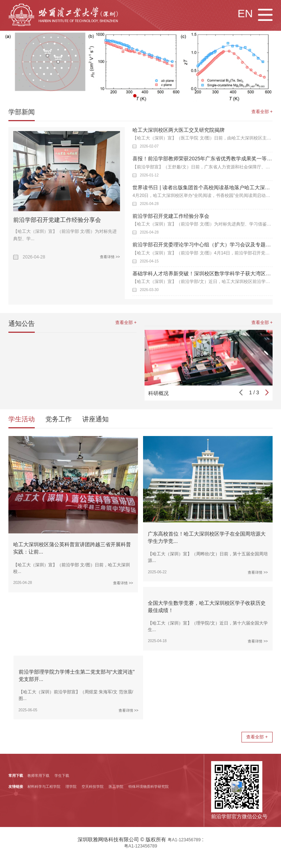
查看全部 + (262, 111)
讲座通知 (95, 419)
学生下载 (62, 776)
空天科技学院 (93, 787)
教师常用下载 (38, 776)
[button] (134, 95)
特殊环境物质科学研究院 (148, 787)
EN (245, 13)
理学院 (70, 787)
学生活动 (21, 419)
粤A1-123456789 (184, 839)
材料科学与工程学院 (43, 787)
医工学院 (116, 787)
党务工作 (58, 419)
